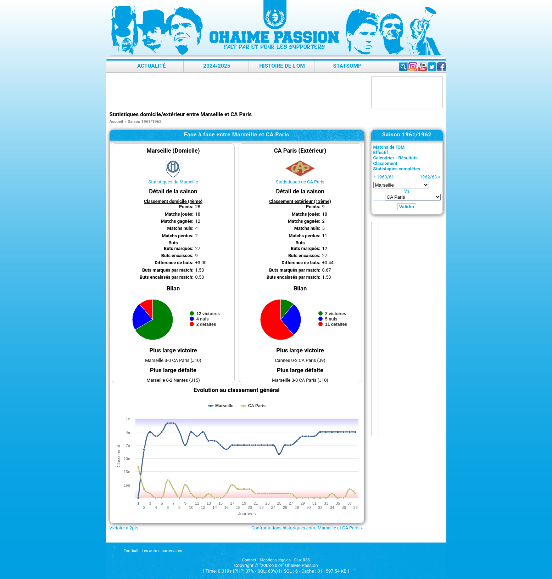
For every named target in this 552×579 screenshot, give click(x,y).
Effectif (380, 152)
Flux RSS (302, 559)
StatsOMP (347, 66)
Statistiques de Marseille (173, 182)
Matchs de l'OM (389, 147)
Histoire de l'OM (282, 66)
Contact (249, 559)
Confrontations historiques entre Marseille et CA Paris (305, 527)
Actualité (151, 66)
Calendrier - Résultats (395, 157)
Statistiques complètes (396, 168)
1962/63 (428, 177)
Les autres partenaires (161, 550)
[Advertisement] (239, 92)
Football (131, 550)
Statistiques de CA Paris (300, 182)
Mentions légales (275, 559)
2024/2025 (216, 66)
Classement (385, 163)
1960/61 (385, 177)
